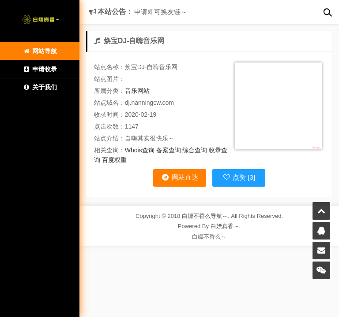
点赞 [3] (238, 177)
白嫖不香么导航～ (205, 216)
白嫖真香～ (225, 226)
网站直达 (179, 177)
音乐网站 (137, 90)
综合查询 (194, 150)
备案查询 (168, 150)
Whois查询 (139, 150)
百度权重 (114, 159)
